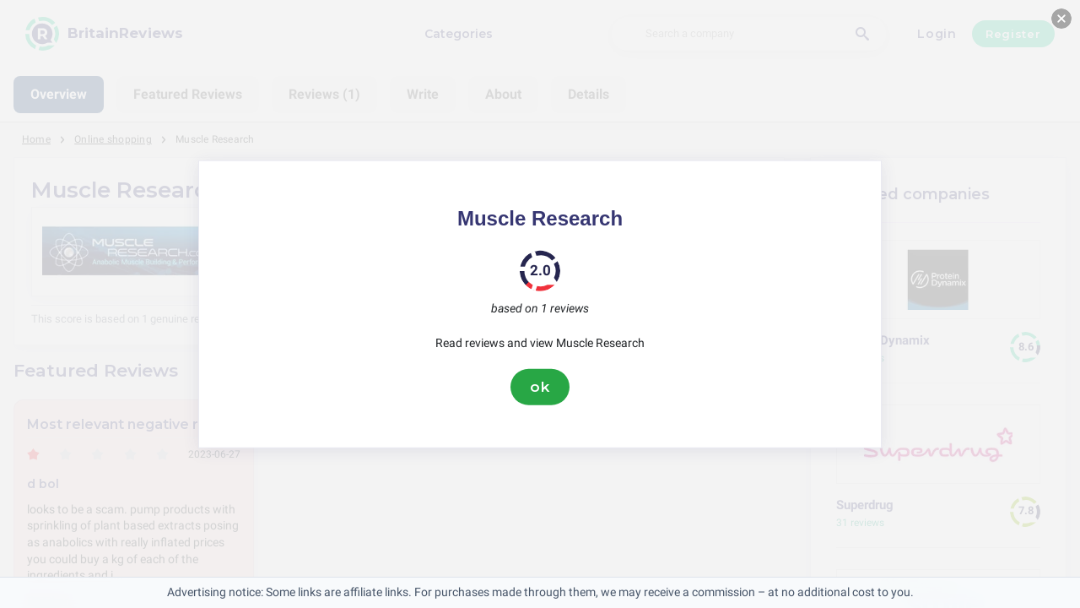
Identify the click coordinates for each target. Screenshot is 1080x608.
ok (540, 386)
